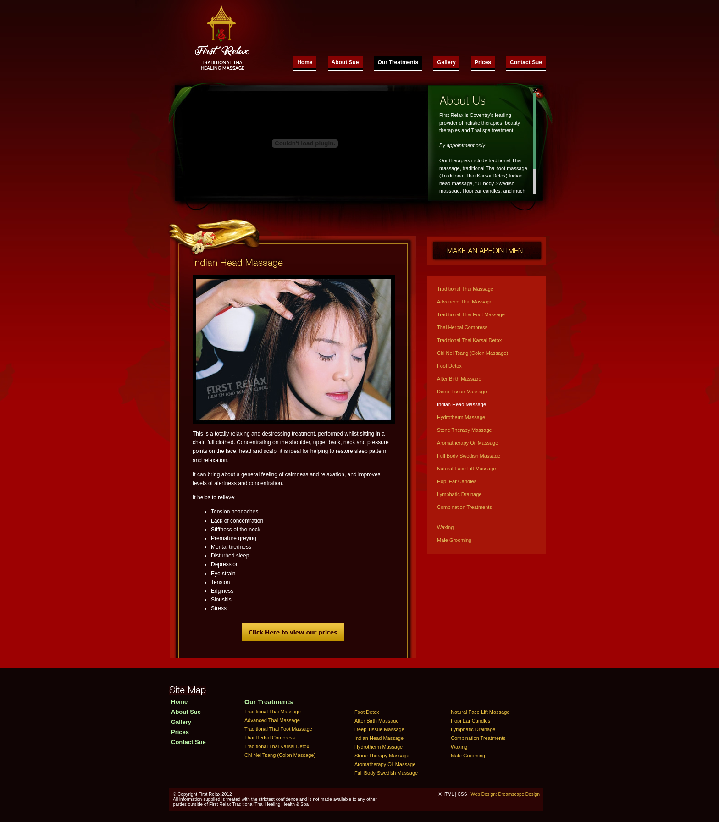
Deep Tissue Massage (462, 391)
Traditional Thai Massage (465, 289)
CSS (462, 794)
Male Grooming (454, 540)
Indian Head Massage (461, 404)
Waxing (445, 527)
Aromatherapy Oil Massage (467, 443)
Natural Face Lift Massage (466, 468)
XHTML (446, 794)
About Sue (345, 62)
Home (304, 62)
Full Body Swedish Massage (468, 455)
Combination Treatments (464, 507)
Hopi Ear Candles (456, 481)
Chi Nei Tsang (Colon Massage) (472, 353)
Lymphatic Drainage (459, 494)
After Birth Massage (459, 378)
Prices (483, 62)
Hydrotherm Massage (461, 417)
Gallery (446, 62)
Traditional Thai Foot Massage (471, 314)
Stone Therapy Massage (464, 430)
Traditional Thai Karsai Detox (469, 340)
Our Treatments (398, 62)
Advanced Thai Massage (464, 301)
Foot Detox (449, 366)
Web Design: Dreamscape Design (505, 794)
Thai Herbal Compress (462, 327)
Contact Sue (526, 62)
